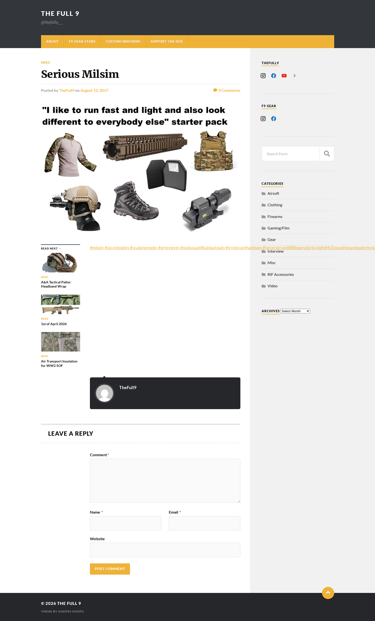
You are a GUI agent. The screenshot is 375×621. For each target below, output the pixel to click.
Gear (272, 239)
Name (96, 512)
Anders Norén (71, 611)
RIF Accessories (281, 274)
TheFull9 (67, 90)
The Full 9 (60, 13)
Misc (45, 62)
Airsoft (273, 193)
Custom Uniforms (123, 41)
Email (175, 512)
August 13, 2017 (94, 90)
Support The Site (167, 41)
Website (97, 538)
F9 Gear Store (82, 41)
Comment (99, 455)
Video (273, 285)
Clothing (275, 204)
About (52, 41)
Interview (276, 251)
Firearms (275, 216)
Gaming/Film (278, 228)
